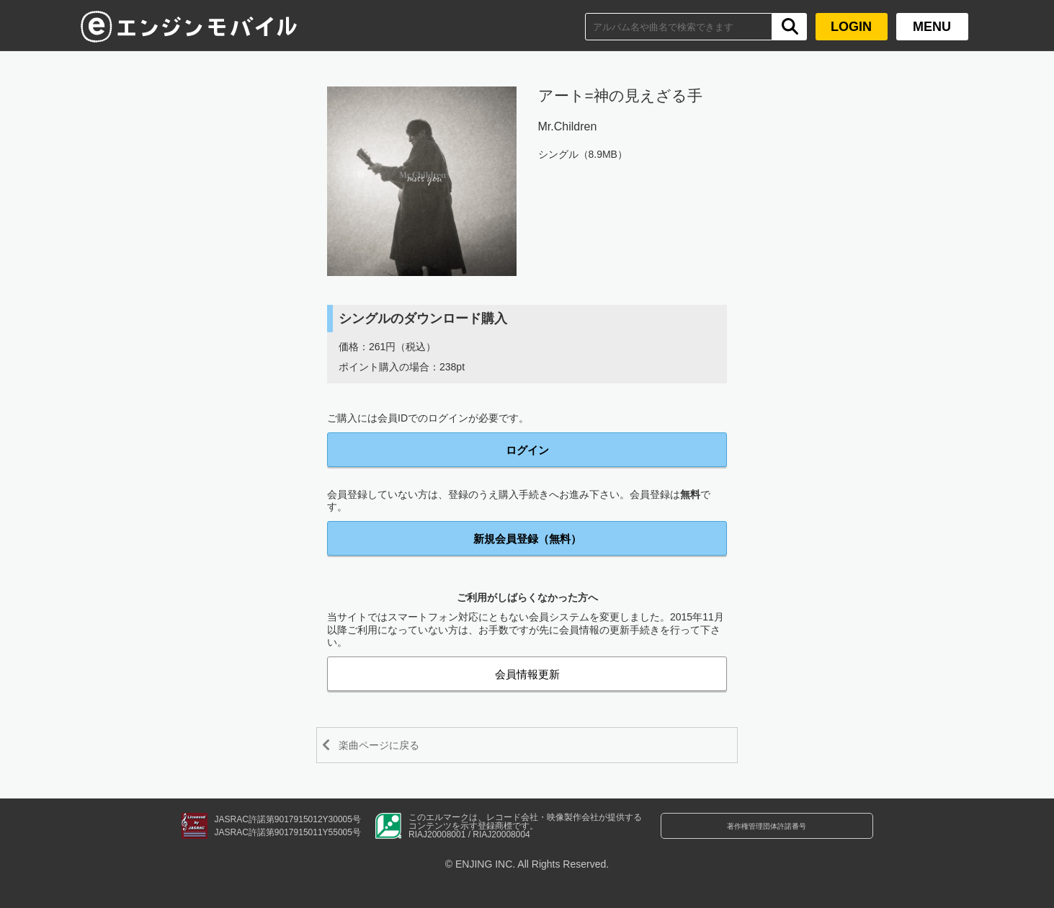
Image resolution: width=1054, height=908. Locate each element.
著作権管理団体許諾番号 (766, 834)
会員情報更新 (527, 674)
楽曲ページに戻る (392, 745)
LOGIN (851, 26)
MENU (932, 26)
